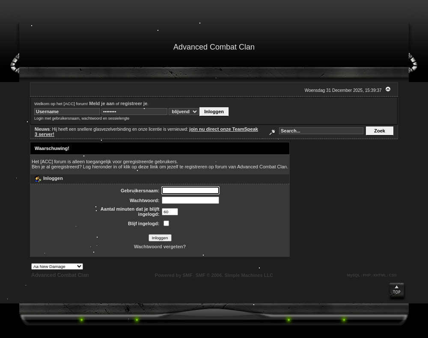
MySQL (353, 275)
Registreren (154, 63)
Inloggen (127, 63)
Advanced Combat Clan (60, 275)
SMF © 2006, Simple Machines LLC (234, 275)
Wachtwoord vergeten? (160, 246)
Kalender (101, 63)
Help (49, 63)
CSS (393, 275)
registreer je (133, 103)
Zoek (73, 63)
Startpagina (29, 63)
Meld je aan (101, 103)
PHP (367, 275)
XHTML (379, 275)
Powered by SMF (174, 275)
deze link (148, 166)
